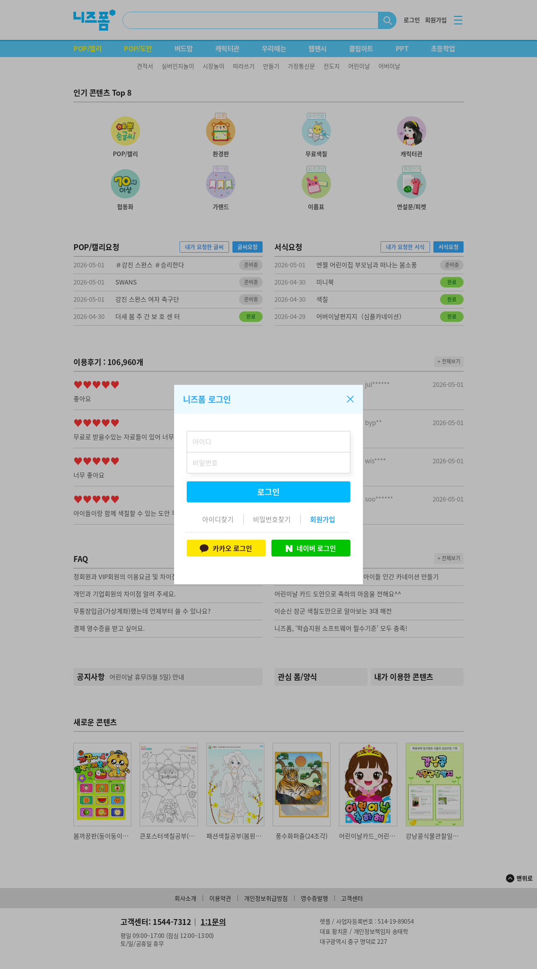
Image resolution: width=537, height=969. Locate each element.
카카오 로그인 (226, 548)
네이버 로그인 (311, 548)
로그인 (268, 492)
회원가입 (322, 519)
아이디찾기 (218, 519)
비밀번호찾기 (272, 519)
